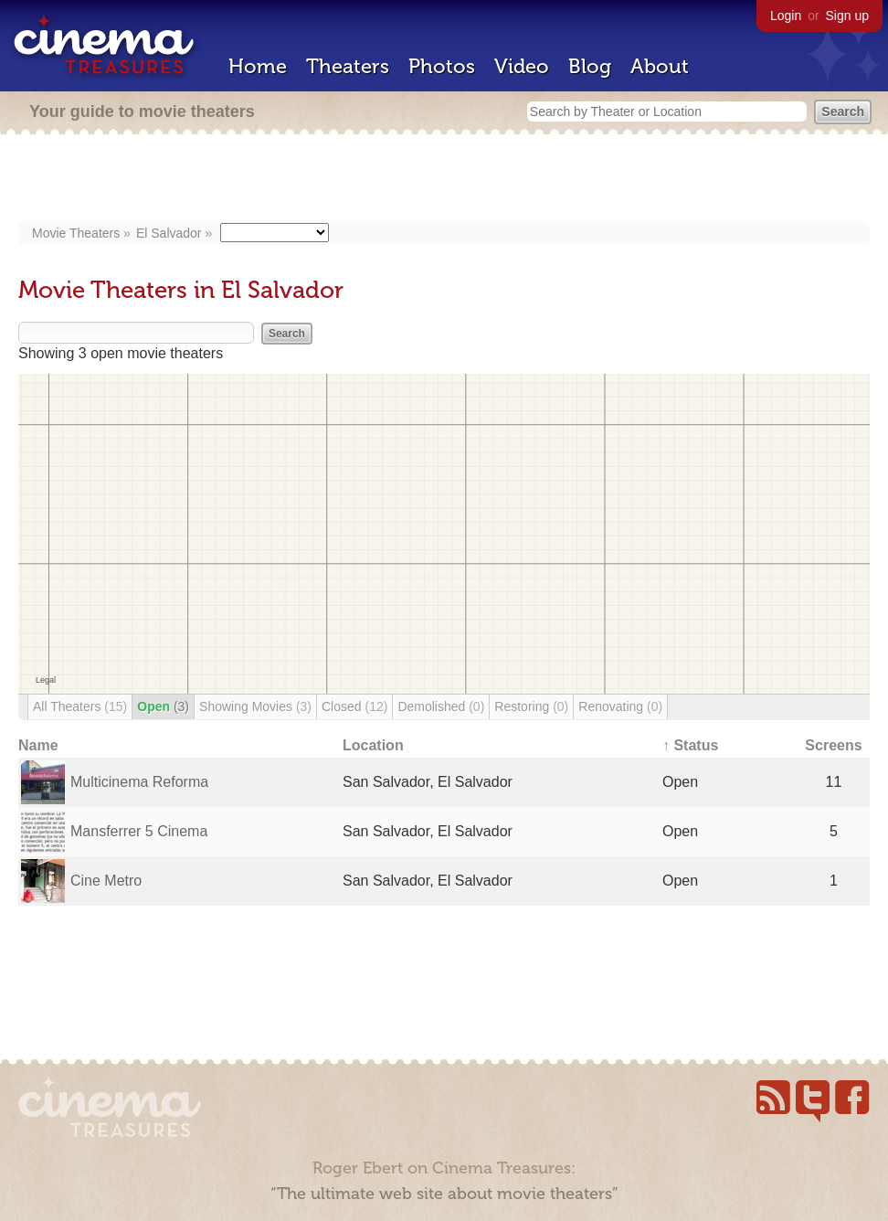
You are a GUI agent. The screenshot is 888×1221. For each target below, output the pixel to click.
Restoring (531, 706)
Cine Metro (106, 880)
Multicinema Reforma (139, 782)
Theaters (347, 66)
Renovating (620, 706)
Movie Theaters (76, 233)
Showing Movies (255, 706)
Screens (833, 745)
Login (785, 15)
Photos (441, 66)
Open (163, 706)
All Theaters (80, 706)
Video (521, 66)
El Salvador (169, 233)
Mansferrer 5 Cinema (138, 831)
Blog (589, 66)
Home (257, 66)
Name (38, 745)
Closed (354, 706)
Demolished (440, 706)
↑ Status (690, 745)
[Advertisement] (444, 180)
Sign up (847, 15)
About (659, 66)
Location (373, 745)
